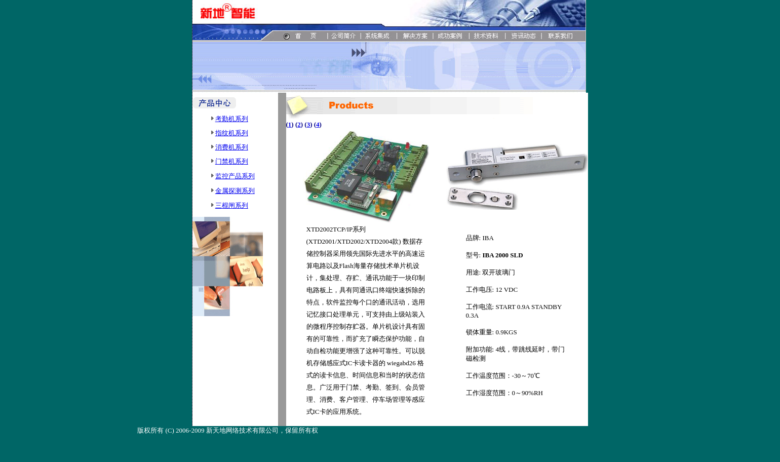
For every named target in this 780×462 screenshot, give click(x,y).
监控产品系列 (235, 176)
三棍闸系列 (231, 205)
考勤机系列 (231, 119)
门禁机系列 (231, 161)
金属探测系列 (235, 191)
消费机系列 (231, 147)
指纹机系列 (231, 133)
